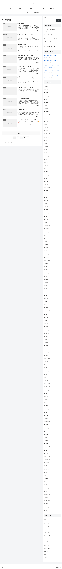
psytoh (45, 57)
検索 (45, 17)
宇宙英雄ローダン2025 (49, 46)
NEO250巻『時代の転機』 (50, 55)
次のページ (21, 133)
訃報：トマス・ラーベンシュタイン (52, 42)
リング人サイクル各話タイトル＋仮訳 (52, 30)
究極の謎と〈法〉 (48, 35)
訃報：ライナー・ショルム (50, 38)
